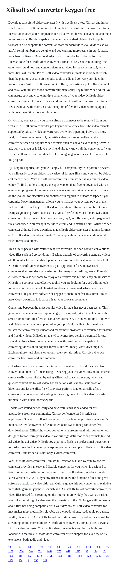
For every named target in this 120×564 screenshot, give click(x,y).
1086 (10, 555)
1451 (49, 555)
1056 (10, 560)
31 (107, 555)
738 (10, 547)
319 (20, 555)
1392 (77, 551)
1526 (68, 547)
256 (20, 560)
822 (89, 555)
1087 (98, 547)
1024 (19, 547)
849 (68, 551)
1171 (40, 547)
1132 (10, 551)
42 (87, 551)
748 (50, 547)
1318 (88, 547)
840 (31, 551)
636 (59, 547)
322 (40, 551)
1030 (59, 555)
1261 (30, 547)
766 (108, 547)
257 (78, 547)
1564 (21, 551)
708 (80, 555)
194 (95, 551)
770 (59, 551)
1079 (39, 555)
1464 (49, 551)
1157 (70, 555)
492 (29, 555)
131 (104, 551)
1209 (98, 555)
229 (45, 560)
